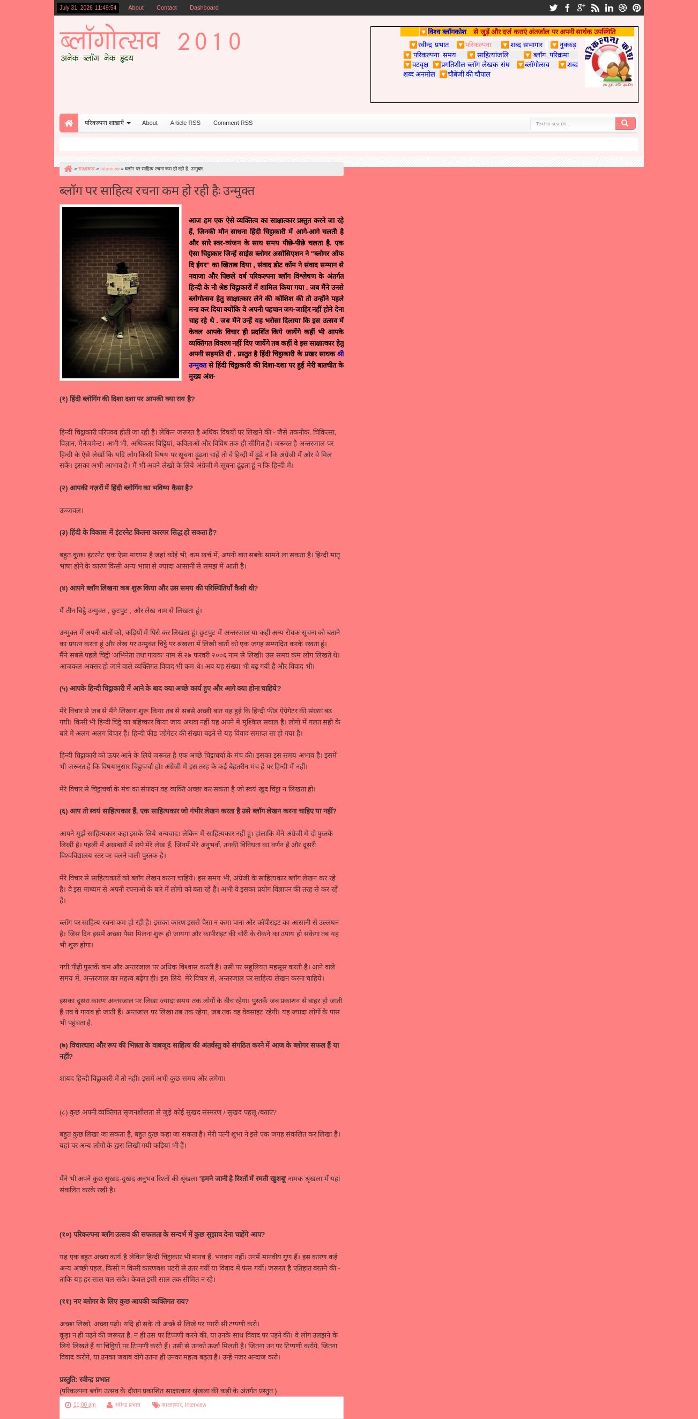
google (581, 8)
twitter (553, 8)
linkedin (609, 8)
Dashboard (204, 7)
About (136, 7)
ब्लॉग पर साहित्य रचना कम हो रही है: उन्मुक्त (157, 189)
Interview (195, 1405)
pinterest (637, 8)
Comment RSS (233, 123)
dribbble (623, 8)
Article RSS (185, 123)
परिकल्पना (473, 44)
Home (69, 123)
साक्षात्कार (172, 1405)
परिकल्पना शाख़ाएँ (104, 123)
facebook (567, 8)
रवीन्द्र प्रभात (127, 1405)
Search (625, 123)
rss (595, 8)
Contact (167, 7)
